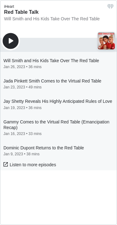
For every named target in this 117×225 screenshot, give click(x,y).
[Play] (10, 41)
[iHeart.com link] (110, 8)
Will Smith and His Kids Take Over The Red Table (52, 18)
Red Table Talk (21, 12)
